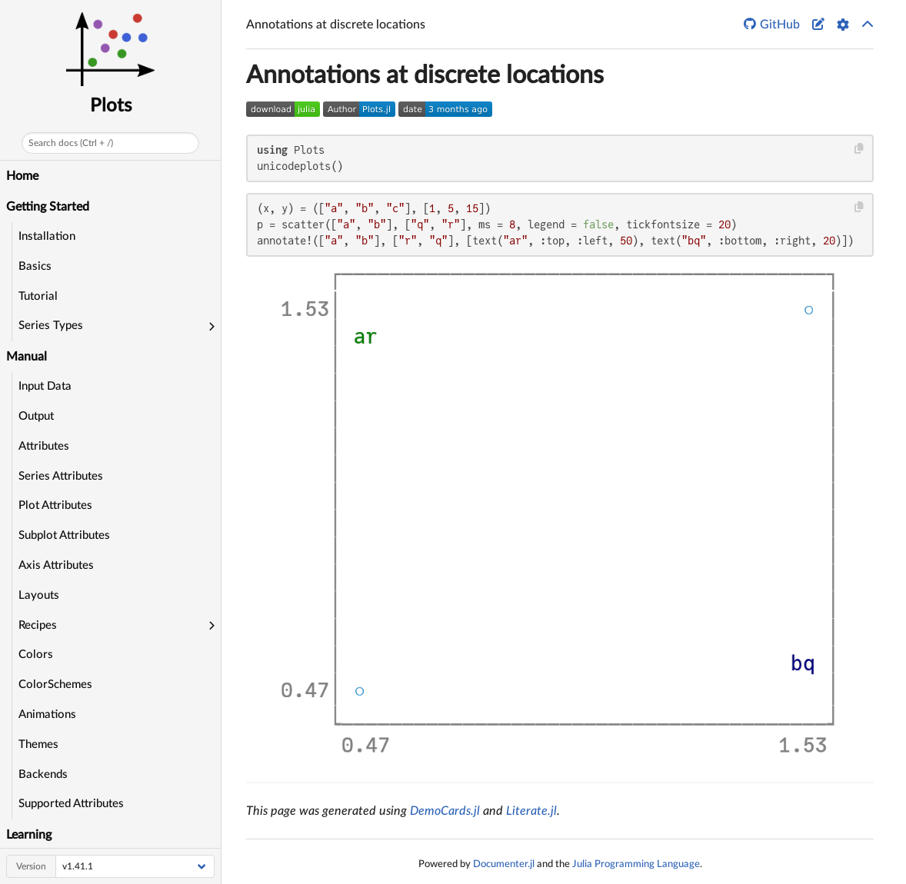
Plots (111, 106)
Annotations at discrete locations (425, 75)
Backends (43, 774)
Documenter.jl (504, 864)
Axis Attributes (56, 565)
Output (36, 416)
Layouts (38, 595)
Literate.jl (531, 811)
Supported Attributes (71, 803)
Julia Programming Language (636, 864)
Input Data (45, 386)
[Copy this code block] (859, 148)
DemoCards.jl (445, 811)
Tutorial (38, 296)
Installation (46, 236)
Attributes (43, 446)
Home (22, 176)
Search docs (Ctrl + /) (70, 143)
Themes (38, 744)
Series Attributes (60, 476)
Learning (29, 835)
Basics (35, 266)
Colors (35, 654)
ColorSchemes (55, 684)
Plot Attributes (55, 505)
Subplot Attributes (64, 535)
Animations (47, 714)
